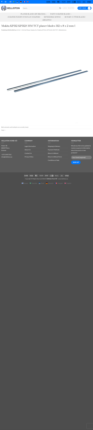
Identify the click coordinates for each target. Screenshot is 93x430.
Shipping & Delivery (54, 146)
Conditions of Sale (53, 160)
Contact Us (28, 153)
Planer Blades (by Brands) (34, 14)
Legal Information (30, 146)
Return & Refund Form (55, 157)
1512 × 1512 (21, 30)
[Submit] (60, 8)
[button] (68, 8)
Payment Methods (53, 150)
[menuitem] (10, 2)
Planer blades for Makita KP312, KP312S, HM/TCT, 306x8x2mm (46, 30)
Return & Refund (53, 153)
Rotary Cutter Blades (75, 17)
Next (3, 130)
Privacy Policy (29, 157)
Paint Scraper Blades (61, 14)
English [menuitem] (69, 183)
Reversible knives (52, 17)
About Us (28, 150)
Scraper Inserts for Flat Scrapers (24, 17)
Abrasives (47, 20)
